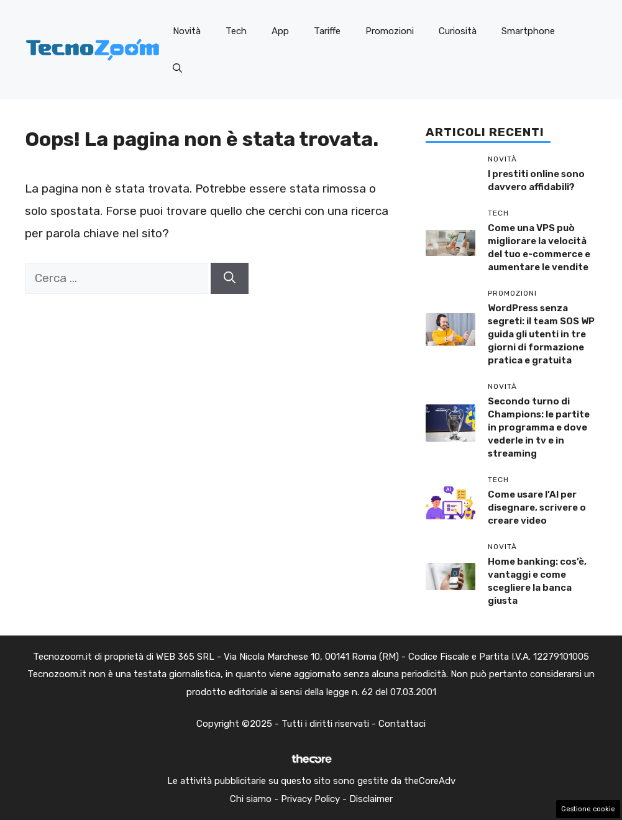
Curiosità (458, 31)
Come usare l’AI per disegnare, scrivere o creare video (537, 507)
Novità (187, 31)
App (280, 31)
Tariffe (327, 31)
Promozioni (389, 31)
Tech (236, 31)
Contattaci (402, 723)
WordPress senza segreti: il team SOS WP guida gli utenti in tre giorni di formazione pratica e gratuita (541, 334)
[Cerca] (230, 278)
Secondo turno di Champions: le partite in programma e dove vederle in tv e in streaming (539, 427)
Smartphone (528, 31)
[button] (177, 68)
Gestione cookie (588, 809)
